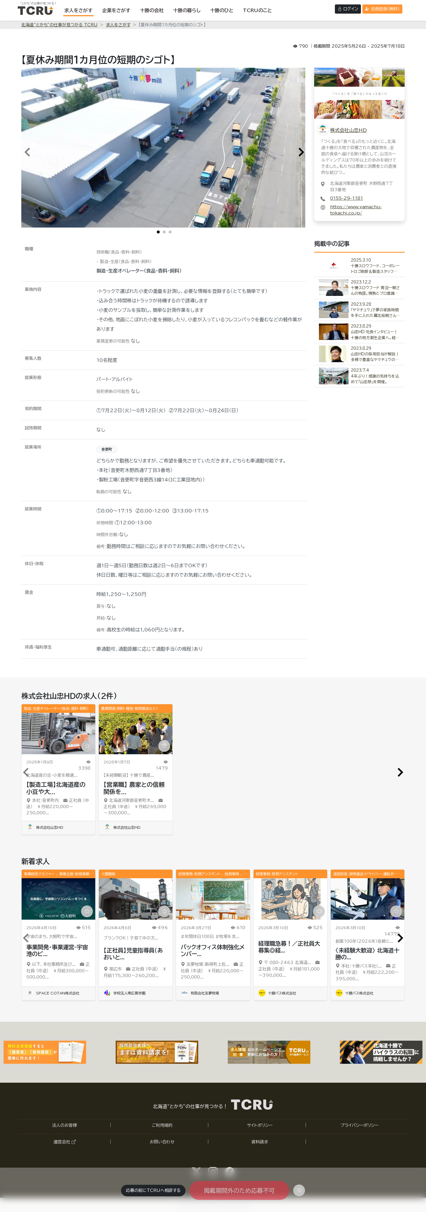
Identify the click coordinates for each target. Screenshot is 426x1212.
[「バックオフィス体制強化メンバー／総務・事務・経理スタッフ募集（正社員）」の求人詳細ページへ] (213, 899)
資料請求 (259, 1142)
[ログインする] (348, 9)
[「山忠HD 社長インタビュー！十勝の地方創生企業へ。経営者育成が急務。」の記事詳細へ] (359, 332)
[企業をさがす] (116, 10)
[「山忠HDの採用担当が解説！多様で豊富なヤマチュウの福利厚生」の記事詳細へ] (359, 354)
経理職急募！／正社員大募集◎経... (289, 947)
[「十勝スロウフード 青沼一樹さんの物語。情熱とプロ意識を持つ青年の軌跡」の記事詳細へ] (359, 288)
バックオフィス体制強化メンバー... (213, 950)
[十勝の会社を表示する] (151, 10)
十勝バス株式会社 (277, 993)
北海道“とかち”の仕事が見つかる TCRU (59, 25)
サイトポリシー (259, 1125)
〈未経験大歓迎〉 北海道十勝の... (367, 953)
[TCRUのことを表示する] (257, 10)
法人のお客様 (64, 1125)
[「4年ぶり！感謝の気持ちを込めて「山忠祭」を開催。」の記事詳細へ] (359, 376)
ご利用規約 (162, 1125)
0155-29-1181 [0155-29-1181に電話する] (346, 198)
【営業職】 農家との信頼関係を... (134, 787)
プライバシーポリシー (359, 1125)
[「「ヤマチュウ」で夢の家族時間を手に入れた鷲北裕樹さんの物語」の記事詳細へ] (359, 310)
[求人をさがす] (78, 10)
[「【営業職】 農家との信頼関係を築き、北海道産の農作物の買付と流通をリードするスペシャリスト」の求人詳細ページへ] (135, 733)
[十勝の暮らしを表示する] (186, 10)
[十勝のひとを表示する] (221, 10)
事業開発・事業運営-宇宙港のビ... (57, 950)
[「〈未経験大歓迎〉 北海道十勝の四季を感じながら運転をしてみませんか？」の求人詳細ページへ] (367, 899)
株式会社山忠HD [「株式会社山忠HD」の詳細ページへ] (44, 827)
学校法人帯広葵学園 (124, 993)
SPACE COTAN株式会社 (52, 993)
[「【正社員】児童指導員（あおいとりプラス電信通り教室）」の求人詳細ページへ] (135, 899)
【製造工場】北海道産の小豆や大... (55, 787)
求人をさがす (118, 25)
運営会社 (65, 1142)
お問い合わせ (162, 1142)
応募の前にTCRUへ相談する (153, 1190)
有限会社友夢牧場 (200, 993)
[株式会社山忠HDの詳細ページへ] (359, 93)
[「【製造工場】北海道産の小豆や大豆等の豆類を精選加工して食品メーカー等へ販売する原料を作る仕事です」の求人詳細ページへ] (58, 733)
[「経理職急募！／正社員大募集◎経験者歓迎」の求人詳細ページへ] (290, 899)
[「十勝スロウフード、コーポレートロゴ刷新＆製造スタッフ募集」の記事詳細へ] (359, 266)
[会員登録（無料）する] (382, 9)
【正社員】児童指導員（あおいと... (133, 953)
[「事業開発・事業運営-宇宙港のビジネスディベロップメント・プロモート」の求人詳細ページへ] (58, 899)
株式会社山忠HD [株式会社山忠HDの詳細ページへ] (348, 130)
